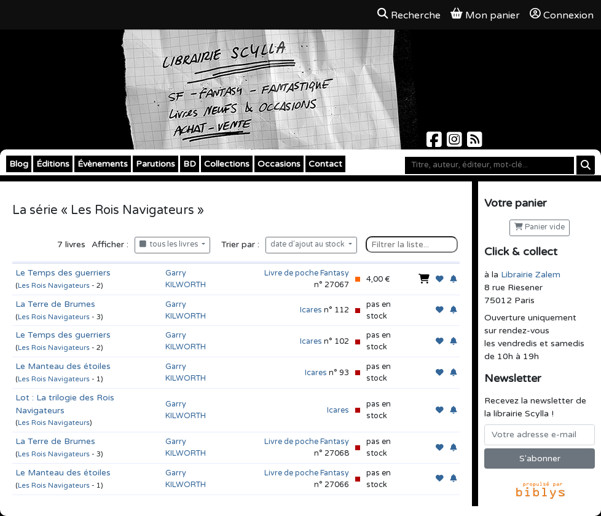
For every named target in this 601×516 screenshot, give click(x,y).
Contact (325, 164)
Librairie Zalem (530, 274)
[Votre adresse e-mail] (539, 434)
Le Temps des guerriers (63, 273)
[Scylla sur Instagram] (456, 143)
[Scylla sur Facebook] (435, 143)
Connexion (562, 15)
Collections (226, 164)
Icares (311, 310)
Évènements (102, 164)
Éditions (52, 164)
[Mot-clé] (489, 165)
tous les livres (169, 244)
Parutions (155, 164)
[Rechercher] (585, 165)
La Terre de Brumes (55, 304)
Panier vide (539, 227)
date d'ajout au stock (308, 244)
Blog (18, 164)
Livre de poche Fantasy (306, 273)
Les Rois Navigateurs (54, 286)
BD (189, 164)
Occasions (278, 164)
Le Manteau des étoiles (63, 366)
